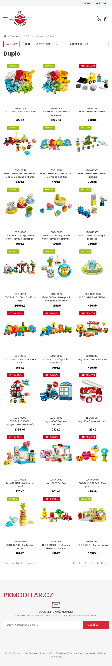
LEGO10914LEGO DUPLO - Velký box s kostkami (56, 112)
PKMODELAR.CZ (28, 595)
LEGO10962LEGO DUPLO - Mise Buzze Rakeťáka (92, 174)
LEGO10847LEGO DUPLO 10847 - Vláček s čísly (19, 359)
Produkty (15, 36)
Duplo (51, 36)
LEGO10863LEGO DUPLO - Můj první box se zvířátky (56, 359)
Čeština (101, 3)
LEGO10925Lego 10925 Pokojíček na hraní (20, 483)
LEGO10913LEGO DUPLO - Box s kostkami (19, 110)
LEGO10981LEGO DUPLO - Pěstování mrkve (20, 545)
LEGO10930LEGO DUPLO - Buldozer (92, 110)
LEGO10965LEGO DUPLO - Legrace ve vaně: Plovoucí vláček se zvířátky (20, 237)
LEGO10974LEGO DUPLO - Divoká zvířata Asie (20, 297)
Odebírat (93, 625)
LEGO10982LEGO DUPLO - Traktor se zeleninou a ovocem (56, 545)
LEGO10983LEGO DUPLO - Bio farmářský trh (92, 545)
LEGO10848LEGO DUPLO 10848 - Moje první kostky (92, 483)
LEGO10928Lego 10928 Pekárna (56, 481)
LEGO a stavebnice (34, 36)
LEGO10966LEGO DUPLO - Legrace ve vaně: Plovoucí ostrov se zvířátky (56, 237)
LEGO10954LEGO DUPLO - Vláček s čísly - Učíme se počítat (56, 174)
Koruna (86, 3)
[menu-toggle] (5, 19)
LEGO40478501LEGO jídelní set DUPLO (92, 295)
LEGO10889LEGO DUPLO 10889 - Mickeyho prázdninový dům (19, 421)
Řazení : (27, 44)
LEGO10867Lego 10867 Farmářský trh (92, 357)
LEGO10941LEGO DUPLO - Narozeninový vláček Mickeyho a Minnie (20, 174)
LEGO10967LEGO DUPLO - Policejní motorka (92, 235)
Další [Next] (101, 563)
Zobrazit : (76, 44)
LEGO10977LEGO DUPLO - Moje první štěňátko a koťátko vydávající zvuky (56, 299)
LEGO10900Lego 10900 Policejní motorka (55, 421)
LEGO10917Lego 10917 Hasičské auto (92, 419)
